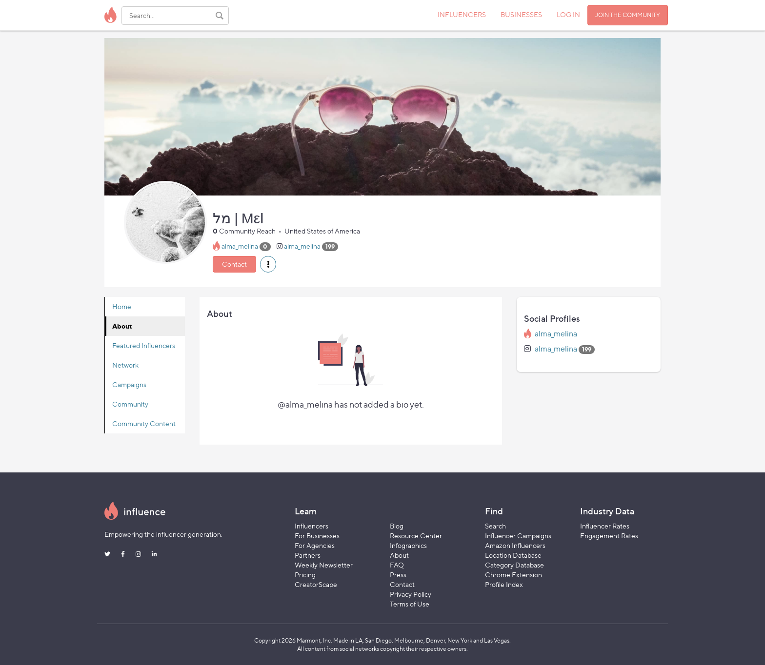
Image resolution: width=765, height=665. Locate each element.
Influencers (311, 526)
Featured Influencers (143, 345)
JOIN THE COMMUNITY (627, 15)
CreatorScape (316, 584)
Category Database (514, 565)
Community (130, 404)
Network (125, 365)
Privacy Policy (410, 594)
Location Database (513, 555)
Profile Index (504, 584)
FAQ (397, 565)
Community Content (144, 423)
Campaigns (129, 384)
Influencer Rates (604, 526)
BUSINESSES (521, 14)
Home (121, 306)
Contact (234, 264)
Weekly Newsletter (324, 565)
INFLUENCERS (462, 14)
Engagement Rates (609, 535)
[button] (268, 264)
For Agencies (315, 545)
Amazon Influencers (515, 545)
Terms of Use (409, 604)
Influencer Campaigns (518, 535)
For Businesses (317, 535)
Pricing (305, 574)
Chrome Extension (513, 574)
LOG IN (568, 14)
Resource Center (416, 535)
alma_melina (239, 246)
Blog (396, 526)
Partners (308, 555)
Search (495, 526)
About (122, 326)
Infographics (408, 545)
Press (398, 574)
